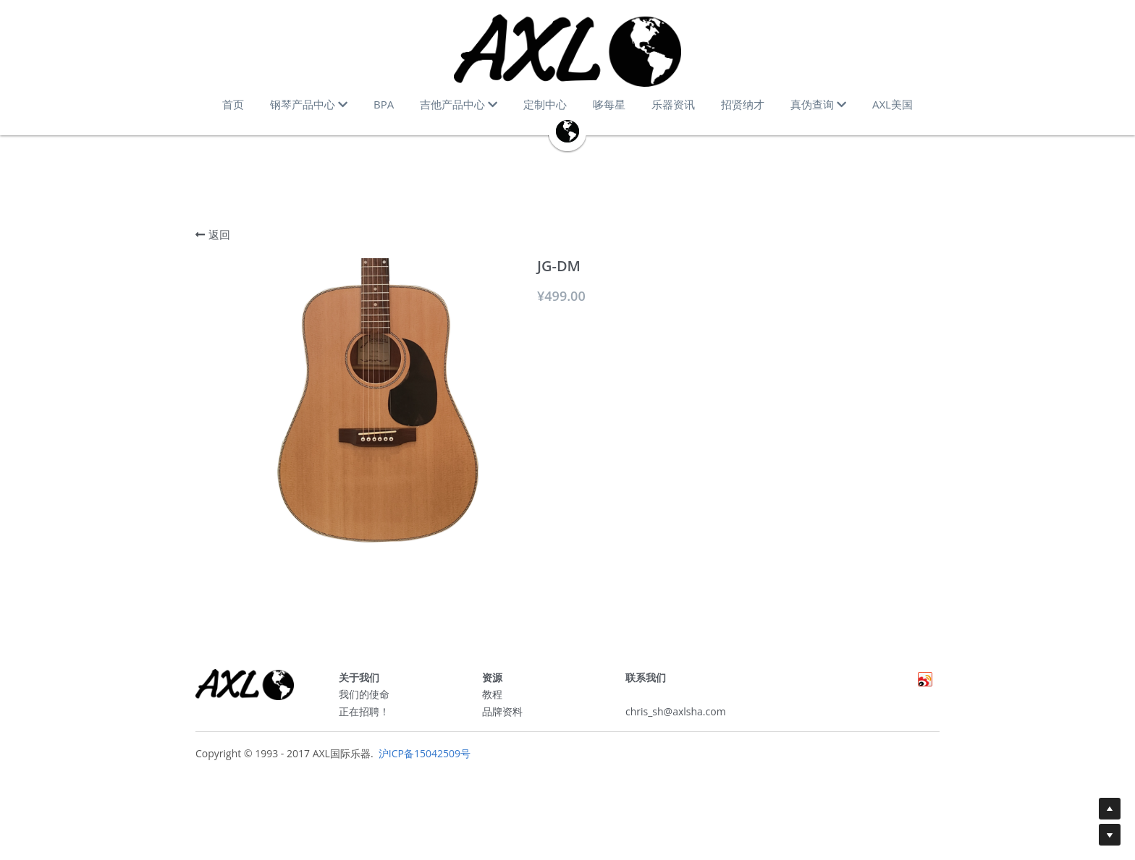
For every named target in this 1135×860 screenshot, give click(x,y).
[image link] (567, 50)
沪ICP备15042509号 (423, 758)
